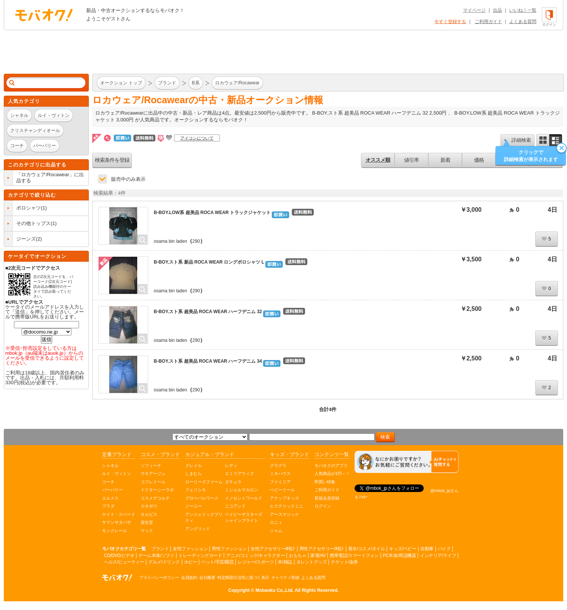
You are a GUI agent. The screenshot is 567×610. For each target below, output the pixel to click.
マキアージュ (153, 473)
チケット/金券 (344, 562)
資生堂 (147, 522)
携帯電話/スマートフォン (354, 555)
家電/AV (317, 555)
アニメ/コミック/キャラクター (255, 555)
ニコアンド (235, 506)
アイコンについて (197, 138)
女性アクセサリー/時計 (273, 548)
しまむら (193, 473)
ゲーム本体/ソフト (156, 555)
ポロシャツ (28, 208)
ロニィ (276, 522)
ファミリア (280, 482)
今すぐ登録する (450, 21)
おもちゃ (297, 555)
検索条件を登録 (112, 160)
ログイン (322, 506)
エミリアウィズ (239, 473)
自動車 (427, 548)
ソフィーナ (151, 465)
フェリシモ (195, 489)
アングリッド (197, 528)
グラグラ (278, 465)
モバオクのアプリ (331, 465)
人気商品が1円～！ (332, 473)
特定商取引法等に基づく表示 (243, 577)
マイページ (474, 10)
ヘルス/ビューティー (124, 562)
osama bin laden (170, 241)
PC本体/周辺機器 (399, 555)
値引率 (411, 160)
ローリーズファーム (204, 482)
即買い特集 (324, 482)
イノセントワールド (243, 498)
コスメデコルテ (155, 498)
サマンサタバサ (116, 522)
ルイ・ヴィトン (116, 473)
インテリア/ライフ (438, 555)
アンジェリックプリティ (204, 517)
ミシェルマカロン (241, 489)
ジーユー (193, 506)
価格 (479, 160)
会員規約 (189, 577)
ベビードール (282, 489)
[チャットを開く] (407, 462)
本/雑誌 (285, 562)
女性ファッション (190, 548)
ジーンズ (26, 239)
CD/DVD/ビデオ (119, 555)
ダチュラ (233, 482)
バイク (444, 548)
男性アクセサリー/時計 (321, 548)
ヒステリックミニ (286, 506)
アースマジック (284, 514)
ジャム (276, 530)
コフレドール (153, 482)
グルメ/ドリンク (164, 562)
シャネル (110, 465)
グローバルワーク (201, 498)
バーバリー (112, 489)
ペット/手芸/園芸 (217, 562)
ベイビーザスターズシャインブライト (243, 517)
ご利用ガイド (488, 21)
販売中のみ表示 (128, 179)
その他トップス (33, 223)
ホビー (190, 562)
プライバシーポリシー (159, 577)
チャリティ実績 (285, 577)
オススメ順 (378, 160)
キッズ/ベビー (402, 548)
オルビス (149, 514)
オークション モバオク (44, 14)
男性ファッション (229, 548)
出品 (497, 10)
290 (196, 241)
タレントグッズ (311, 562)
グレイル (193, 465)
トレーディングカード (200, 555)
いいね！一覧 (522, 10)
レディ (231, 465)
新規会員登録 (326, 498)
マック (147, 530)
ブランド (160, 548)
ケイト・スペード (118, 514)
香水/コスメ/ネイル (366, 548)
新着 (445, 160)
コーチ (108, 482)
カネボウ (149, 506)
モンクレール (114, 530)
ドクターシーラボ (157, 489)
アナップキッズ (284, 498)
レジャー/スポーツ (256, 562)
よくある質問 (522, 21)
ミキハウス (280, 473)
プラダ (108, 506)
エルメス (110, 498)
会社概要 (207, 577)
